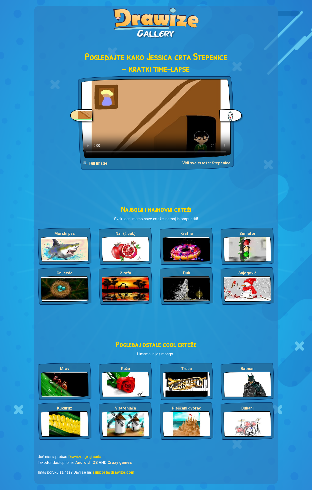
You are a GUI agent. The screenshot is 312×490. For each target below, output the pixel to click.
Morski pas (64, 233)
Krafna (186, 233)
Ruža (125, 368)
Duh (186, 273)
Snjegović (247, 273)
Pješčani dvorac (186, 408)
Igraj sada (92, 456)
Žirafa (125, 273)
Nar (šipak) (126, 233)
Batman (247, 368)
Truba (186, 368)
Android (82, 462)
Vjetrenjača (125, 408)
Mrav (64, 368)
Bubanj (247, 408)
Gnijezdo (65, 273)
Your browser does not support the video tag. (156, 118)
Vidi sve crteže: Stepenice (206, 163)
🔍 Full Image (95, 163)
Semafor (247, 233)
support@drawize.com (113, 472)
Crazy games (119, 462)
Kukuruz (64, 408)
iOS (94, 462)
